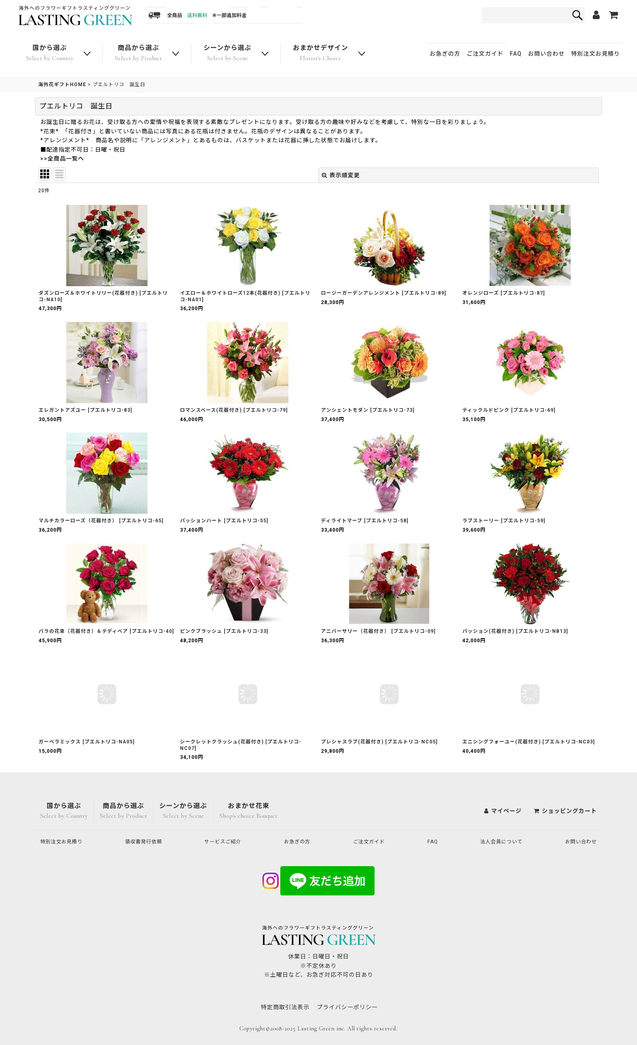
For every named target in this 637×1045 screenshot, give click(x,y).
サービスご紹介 (227, 841)
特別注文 (595, 53)
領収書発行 (147, 841)
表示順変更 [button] (341, 175)
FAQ (516, 53)
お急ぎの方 (445, 53)
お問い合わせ (546, 53)
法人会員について (498, 841)
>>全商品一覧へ (62, 158)
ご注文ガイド (485, 53)
